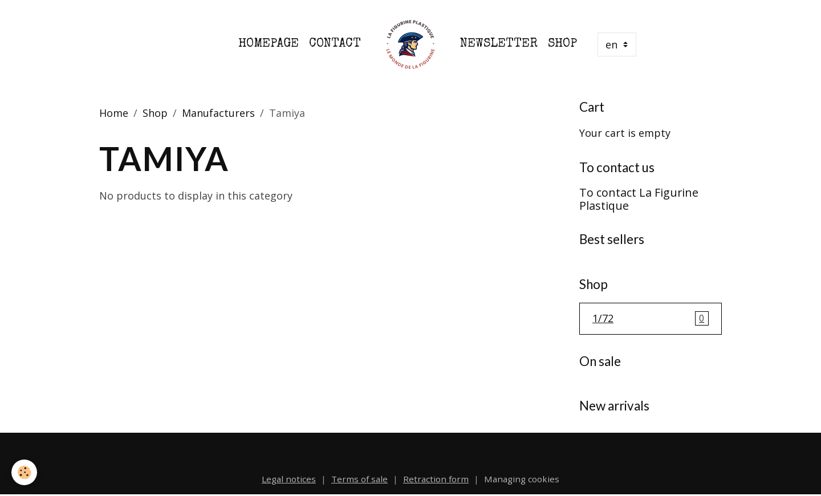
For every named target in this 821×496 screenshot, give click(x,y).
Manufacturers (218, 113)
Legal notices (289, 479)
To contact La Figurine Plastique (638, 199)
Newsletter (499, 44)
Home (113, 113)
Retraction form (436, 479)
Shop (562, 44)
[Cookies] (24, 472)
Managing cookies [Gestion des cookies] (521, 479)
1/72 (650, 318)
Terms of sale (359, 479)
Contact (335, 44)
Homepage (268, 44)
